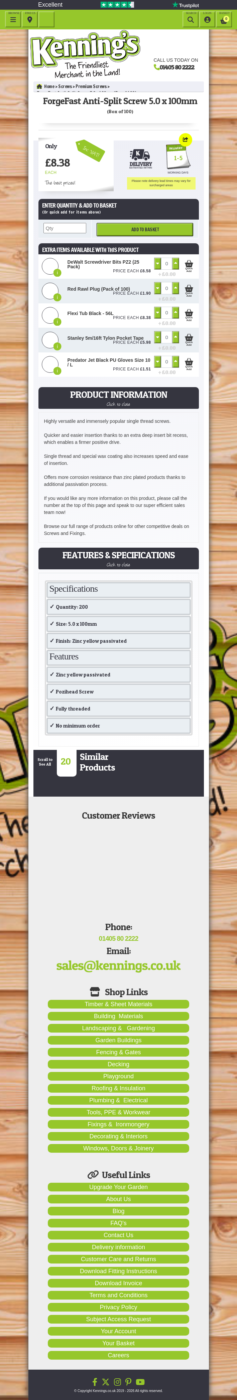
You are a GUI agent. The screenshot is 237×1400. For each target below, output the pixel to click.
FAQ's (118, 1223)
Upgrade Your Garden (118, 1187)
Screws (65, 86)
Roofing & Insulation (118, 1088)
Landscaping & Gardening (118, 1028)
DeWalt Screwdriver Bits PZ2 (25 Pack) (103, 264)
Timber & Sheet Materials (118, 1004)
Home (45, 86)
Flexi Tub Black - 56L (91, 313)
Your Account (118, 1331)
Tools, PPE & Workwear (118, 1112)
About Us (118, 1199)
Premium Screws (91, 86)
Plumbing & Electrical (118, 1100)
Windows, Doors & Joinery (118, 1148)
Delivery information (118, 1247)
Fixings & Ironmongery (118, 1124)
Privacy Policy (118, 1307)
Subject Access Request (118, 1319)
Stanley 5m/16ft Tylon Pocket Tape (106, 338)
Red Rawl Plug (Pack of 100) (99, 289)
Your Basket (118, 1343)
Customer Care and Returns (118, 1259)
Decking (118, 1064)
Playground (118, 1076)
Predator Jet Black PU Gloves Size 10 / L (109, 362)
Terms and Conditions (118, 1295)
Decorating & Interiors (118, 1136)
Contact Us (118, 1235)
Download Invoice (118, 1283)
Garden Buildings (118, 1040)
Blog (118, 1211)
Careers (118, 1355)
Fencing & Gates (118, 1052)
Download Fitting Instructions (118, 1271)
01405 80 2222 (176, 67)
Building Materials (118, 1016)
